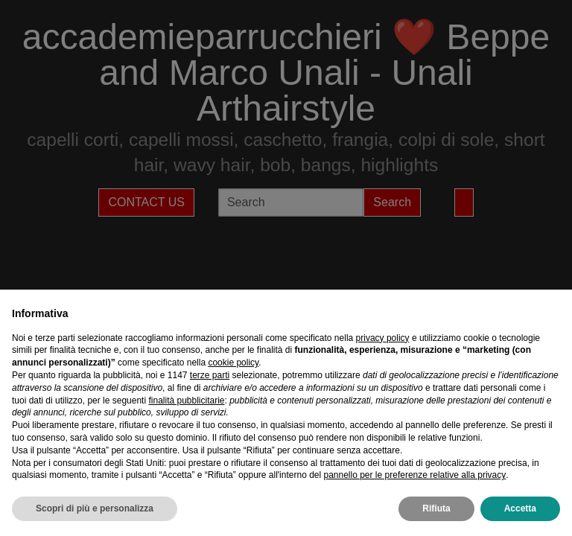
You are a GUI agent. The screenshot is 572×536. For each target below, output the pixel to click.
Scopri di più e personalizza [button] (94, 508)
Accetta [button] (520, 508)
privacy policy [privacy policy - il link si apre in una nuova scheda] (383, 338)
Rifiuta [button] (436, 508)
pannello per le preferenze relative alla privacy (414, 475)
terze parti (209, 375)
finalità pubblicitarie (186, 400)
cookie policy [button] (233, 362)
